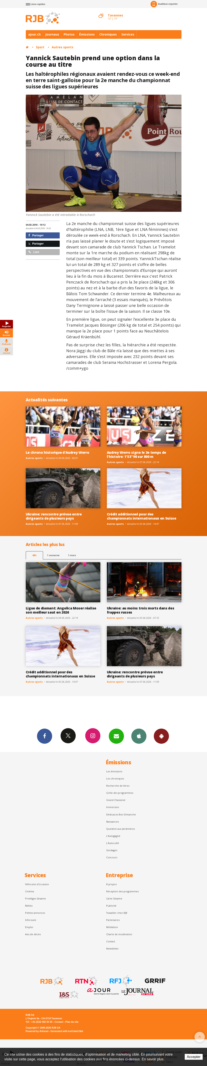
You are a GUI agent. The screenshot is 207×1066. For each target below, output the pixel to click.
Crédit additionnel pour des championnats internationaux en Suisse (141, 516)
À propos (111, 884)
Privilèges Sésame (35, 898)
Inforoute (30, 920)
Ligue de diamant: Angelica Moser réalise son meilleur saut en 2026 (61, 610)
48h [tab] (34, 555)
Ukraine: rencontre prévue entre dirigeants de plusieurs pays (54, 516)
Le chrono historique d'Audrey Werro (57, 452)
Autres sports (62, 47)
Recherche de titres (117, 785)
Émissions (87, 34)
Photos (69, 34)
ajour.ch (34, 34)
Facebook (44, 736)
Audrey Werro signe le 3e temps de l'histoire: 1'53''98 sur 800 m (136, 454)
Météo (29, 905)
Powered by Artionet (37, 1031)
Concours (111, 857)
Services (127, 34)
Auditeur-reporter (164, 4)
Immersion (112, 807)
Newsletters (116, 736)
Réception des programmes (122, 891)
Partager (36, 235)
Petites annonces (35, 912)
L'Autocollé (112, 843)
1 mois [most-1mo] (72, 555)
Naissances (112, 821)
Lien (33, 252)
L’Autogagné (113, 835)
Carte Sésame (114, 898)
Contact (110, 941)
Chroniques (108, 34)
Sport (40, 47)
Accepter (194, 1057)
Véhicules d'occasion (37, 884)
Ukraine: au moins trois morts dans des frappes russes (140, 610)
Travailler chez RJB (116, 912)
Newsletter (112, 948)
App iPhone (138, 736)
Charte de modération (119, 934)
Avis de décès (33, 934)
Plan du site (72, 1022)
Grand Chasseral (115, 800)
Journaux (52, 34)
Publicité (111, 905)
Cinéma (29, 891)
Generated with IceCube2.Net (67, 1031)
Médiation (112, 927)
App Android (161, 736)
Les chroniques (115, 778)
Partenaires (113, 920)
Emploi (29, 927)
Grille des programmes (119, 792)
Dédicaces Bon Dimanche (121, 814)
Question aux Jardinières (120, 828)
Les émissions (114, 771)
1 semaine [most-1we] (53, 555)
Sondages (111, 850)
